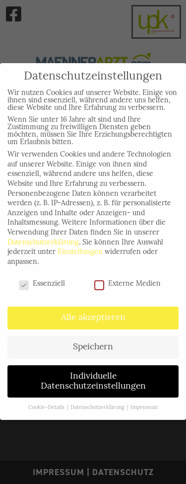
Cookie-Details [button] (47, 404)
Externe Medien (127, 280)
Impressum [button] (144, 404)
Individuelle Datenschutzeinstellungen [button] (93, 378)
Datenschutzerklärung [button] (98, 404)
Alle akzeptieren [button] (93, 315)
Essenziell (42, 280)
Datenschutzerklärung (43, 239)
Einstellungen (80, 249)
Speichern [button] (93, 344)
